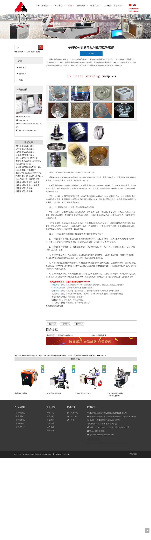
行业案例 (50, 420)
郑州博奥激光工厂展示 (25, 146)
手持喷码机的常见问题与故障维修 (60, 335)
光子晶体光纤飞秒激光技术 (26, 158)
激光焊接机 (20, 416)
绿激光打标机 (57, 300)
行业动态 (22, 67)
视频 (21, 80)
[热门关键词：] (40, 47)
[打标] (26, 47)
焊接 (33, 52)
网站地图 (133, 454)
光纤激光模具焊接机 (53, 393)
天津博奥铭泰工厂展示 (25, 155)
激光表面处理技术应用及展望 (27, 179)
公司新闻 (22, 74)
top (147, 530)
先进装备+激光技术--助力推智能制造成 (31, 161)
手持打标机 (65, 324)
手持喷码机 (51, 324)
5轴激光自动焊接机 (83, 393)
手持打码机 (78, 324)
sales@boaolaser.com (29, 130)
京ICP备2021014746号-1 (62, 454)
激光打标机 (20, 420)
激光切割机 (20, 413)
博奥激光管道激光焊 (24, 188)
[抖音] (73, 420)
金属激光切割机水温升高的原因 (28, 167)
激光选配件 (20, 427)
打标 (28, 52)
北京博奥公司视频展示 (25, 149)
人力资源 (50, 427)
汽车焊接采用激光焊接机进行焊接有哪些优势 (34, 176)
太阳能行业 (20, 423)
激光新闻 (50, 416)
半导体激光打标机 (59, 297)
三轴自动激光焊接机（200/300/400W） (115, 394)
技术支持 (50, 423)
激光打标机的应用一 (100, 335)
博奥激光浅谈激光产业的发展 (27, 182)
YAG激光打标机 (58, 303)
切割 (38, 52)
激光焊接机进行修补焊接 (26, 170)
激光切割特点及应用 (24, 164)
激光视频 (50, 430)
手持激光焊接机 (21, 393)
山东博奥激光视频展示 (25, 152)
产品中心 (50, 413)
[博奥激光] (73, 413)
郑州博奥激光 (123, 443)
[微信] (73, 416)
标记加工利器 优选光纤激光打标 (28, 173)
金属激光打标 (54, 306)
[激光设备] (91, 341)
